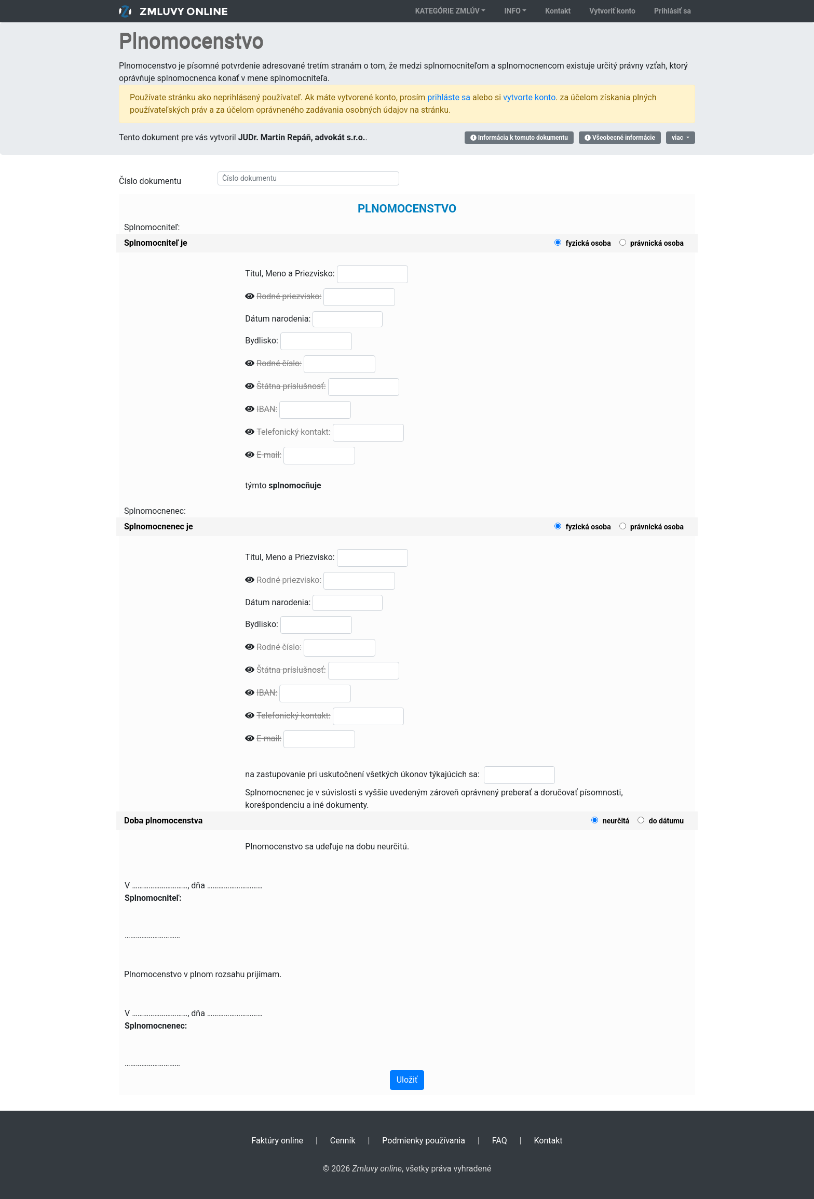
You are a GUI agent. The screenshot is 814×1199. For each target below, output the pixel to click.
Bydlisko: (261, 340)
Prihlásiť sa (672, 11)
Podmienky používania (423, 1140)
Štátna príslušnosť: (290, 386)
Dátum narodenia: (277, 319)
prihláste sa (448, 97)
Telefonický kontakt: (293, 432)
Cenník (343, 1140)
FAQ (499, 1140)
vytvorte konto (529, 97)
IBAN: (266, 409)
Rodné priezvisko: (288, 296)
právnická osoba (657, 243)
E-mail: (268, 455)
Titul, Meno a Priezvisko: (289, 273)
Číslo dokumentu (150, 181)
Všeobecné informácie (620, 137)
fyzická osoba (588, 243)
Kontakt (558, 11)
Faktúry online (277, 1140)
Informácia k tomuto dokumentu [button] (519, 137)
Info (512, 11)
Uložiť (407, 1080)
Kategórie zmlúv (447, 11)
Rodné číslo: (279, 363)
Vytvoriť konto (612, 11)
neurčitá (616, 821)
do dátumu (666, 821)
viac (678, 137)
